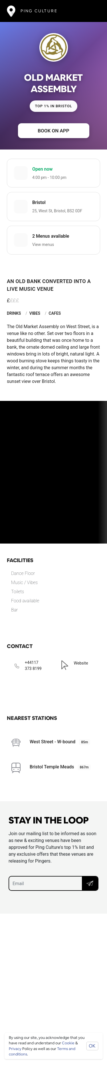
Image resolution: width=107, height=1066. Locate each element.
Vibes (34, 313)
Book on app (53, 131)
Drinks (14, 313)
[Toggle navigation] (91, 11)
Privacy (15, 1048)
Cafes (55, 313)
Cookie (68, 1043)
